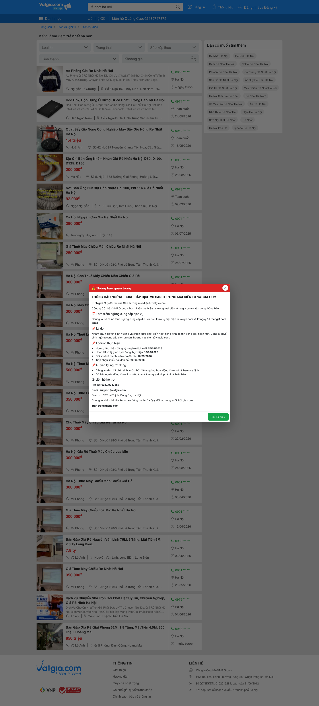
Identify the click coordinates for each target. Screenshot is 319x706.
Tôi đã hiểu (218, 417)
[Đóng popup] (225, 288)
